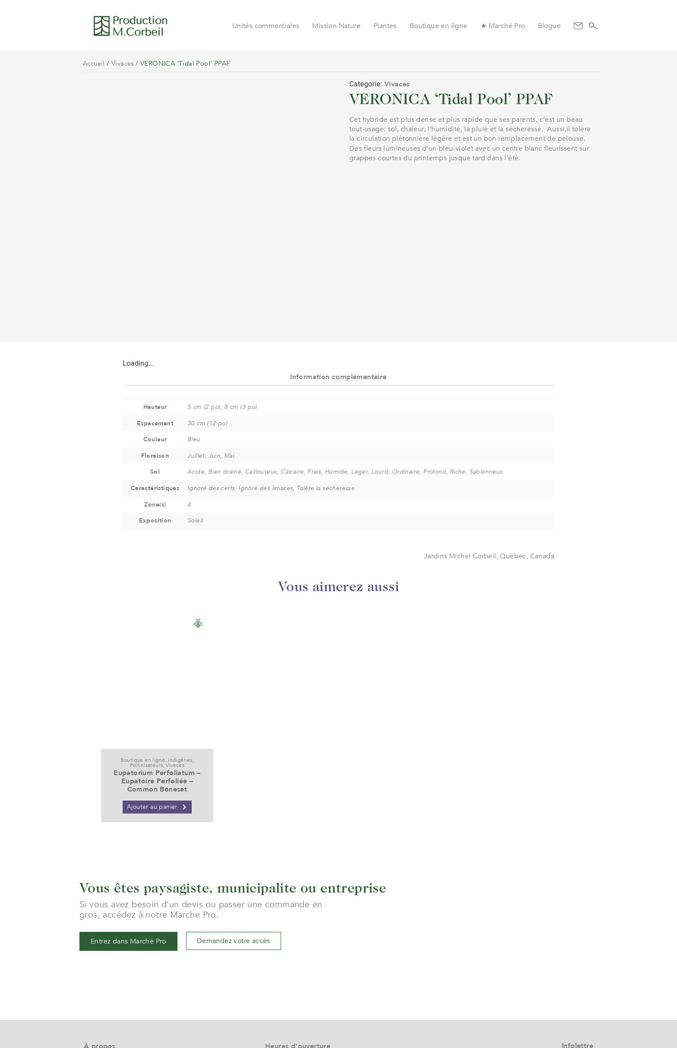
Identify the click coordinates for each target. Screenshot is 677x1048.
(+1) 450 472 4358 (294, 989)
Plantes (385, 26)
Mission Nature (336, 26)
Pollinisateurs (146, 663)
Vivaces (122, 63)
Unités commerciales (266, 26)
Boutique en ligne (439, 26)
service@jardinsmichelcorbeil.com (320, 980)
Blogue (549, 26)
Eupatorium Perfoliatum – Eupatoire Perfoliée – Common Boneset (157, 679)
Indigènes (180, 658)
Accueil (94, 63)
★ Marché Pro (503, 26)
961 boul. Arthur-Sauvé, (303, 1005)
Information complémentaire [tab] (338, 275)
